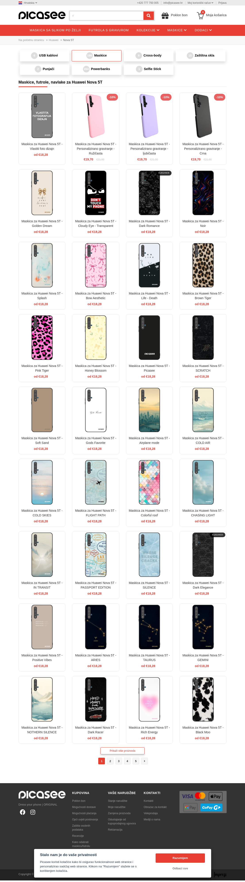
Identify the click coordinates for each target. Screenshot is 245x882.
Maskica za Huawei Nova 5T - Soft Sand (42, 442)
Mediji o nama (152, 821)
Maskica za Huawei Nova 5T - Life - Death (149, 297)
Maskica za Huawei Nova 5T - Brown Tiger (203, 297)
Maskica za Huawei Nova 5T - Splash (42, 297)
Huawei (53, 40)
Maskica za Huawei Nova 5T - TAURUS (149, 659)
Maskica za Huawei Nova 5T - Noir (203, 225)
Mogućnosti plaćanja (84, 814)
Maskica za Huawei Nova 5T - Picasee (149, 370)
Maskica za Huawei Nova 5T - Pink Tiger (42, 370)
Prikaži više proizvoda (122, 752)
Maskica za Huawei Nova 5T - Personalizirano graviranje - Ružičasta (95, 150)
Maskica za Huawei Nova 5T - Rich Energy (149, 732)
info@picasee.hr (173, 2)
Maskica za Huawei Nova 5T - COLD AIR (203, 442)
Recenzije (78, 837)
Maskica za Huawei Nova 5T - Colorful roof (149, 514)
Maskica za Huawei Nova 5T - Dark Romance (149, 225)
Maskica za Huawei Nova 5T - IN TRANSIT (42, 587)
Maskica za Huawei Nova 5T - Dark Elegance (203, 587)
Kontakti (148, 802)
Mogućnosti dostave (84, 808)
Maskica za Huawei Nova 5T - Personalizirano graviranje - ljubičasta (149, 150)
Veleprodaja (151, 814)
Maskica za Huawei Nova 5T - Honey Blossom (95, 370)
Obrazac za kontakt (155, 808)
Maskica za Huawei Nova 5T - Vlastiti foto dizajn (42, 148)
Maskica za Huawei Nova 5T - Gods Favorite (95, 442)
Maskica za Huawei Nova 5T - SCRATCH (203, 370)
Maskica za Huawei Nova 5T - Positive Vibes (42, 659)
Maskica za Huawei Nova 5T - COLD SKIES (42, 514)
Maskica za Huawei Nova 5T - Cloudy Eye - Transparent (95, 225)
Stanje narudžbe (117, 802)
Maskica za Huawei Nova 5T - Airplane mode (149, 442)
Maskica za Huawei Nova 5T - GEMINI (203, 659)
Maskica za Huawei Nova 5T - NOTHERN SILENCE (42, 732)
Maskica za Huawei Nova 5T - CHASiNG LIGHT (203, 514)
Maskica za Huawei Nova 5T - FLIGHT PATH (95, 514)
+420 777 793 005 (147, 2)
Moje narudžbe (116, 808)
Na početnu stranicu (31, 40)
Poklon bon (78, 802)
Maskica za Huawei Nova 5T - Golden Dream (42, 225)
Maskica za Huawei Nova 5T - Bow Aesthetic (95, 297)
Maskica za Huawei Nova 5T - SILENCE (149, 587)
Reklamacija (115, 831)
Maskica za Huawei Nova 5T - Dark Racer (95, 732)
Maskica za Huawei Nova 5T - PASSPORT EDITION (95, 587)
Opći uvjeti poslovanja (85, 821)
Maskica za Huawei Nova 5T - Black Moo (203, 732)
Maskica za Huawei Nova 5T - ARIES (95, 659)
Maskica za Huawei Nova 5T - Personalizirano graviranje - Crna (203, 150)
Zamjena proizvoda (119, 814)
